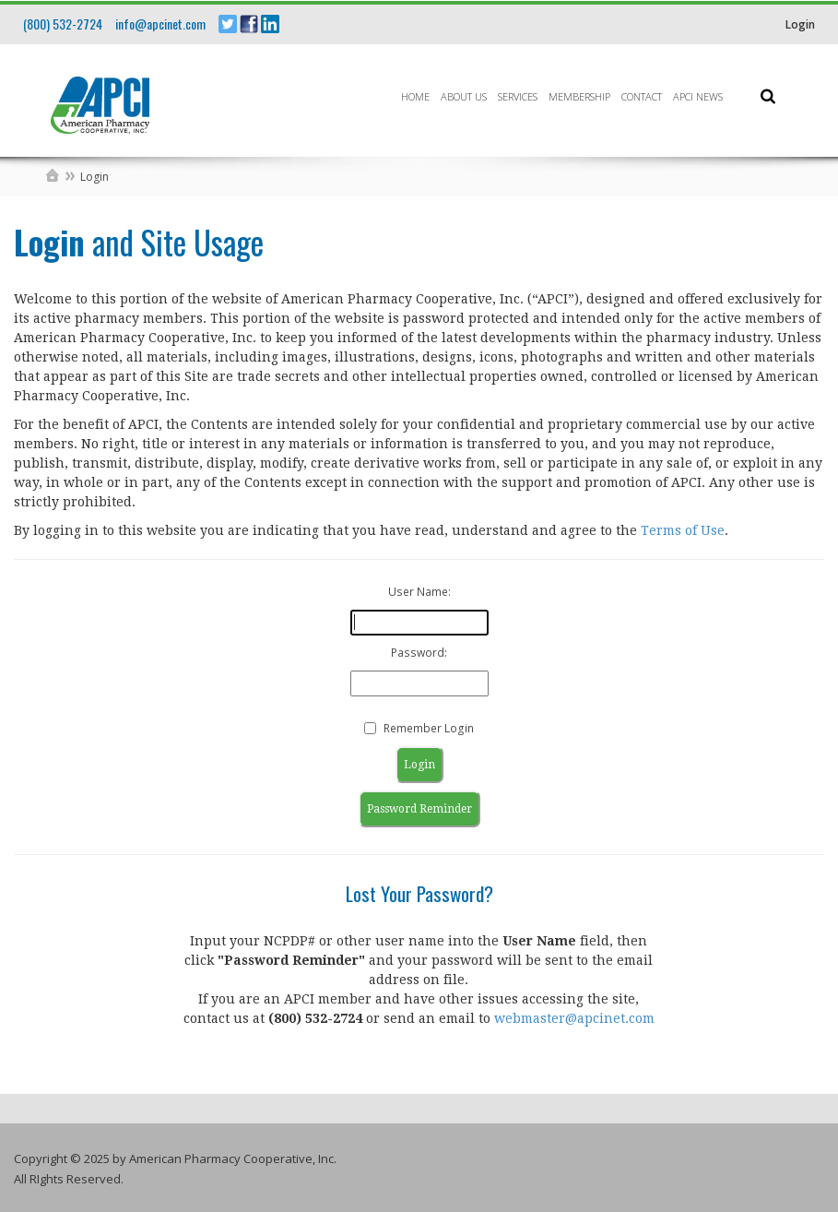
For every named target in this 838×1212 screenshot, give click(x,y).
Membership (579, 96)
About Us (464, 96)
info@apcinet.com (160, 23)
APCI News (698, 96)
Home (415, 96)
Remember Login (429, 728)
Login (800, 24)
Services (517, 96)
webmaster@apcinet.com (574, 1018)
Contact (641, 96)
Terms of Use (683, 530)
